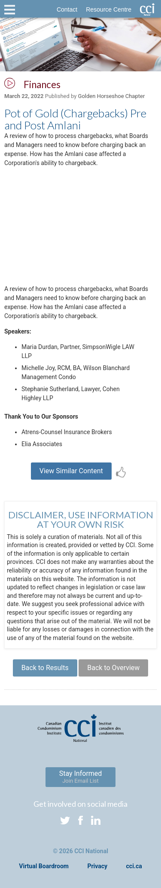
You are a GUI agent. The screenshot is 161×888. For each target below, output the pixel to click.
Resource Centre (108, 9)
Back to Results (45, 668)
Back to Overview (113, 668)
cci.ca (134, 866)
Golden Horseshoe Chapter (111, 96)
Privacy (97, 866)
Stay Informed (80, 776)
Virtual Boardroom (44, 866)
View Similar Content (71, 471)
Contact (67, 9)
